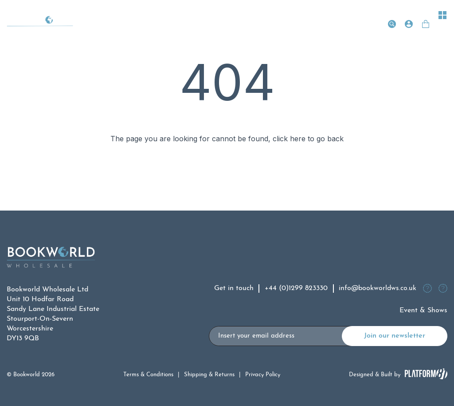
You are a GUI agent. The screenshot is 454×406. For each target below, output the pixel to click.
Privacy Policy (262, 375)
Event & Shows (423, 310)
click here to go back (308, 138)
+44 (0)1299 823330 (296, 288)
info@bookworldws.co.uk (377, 288)
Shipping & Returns (209, 375)
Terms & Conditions (148, 375)
